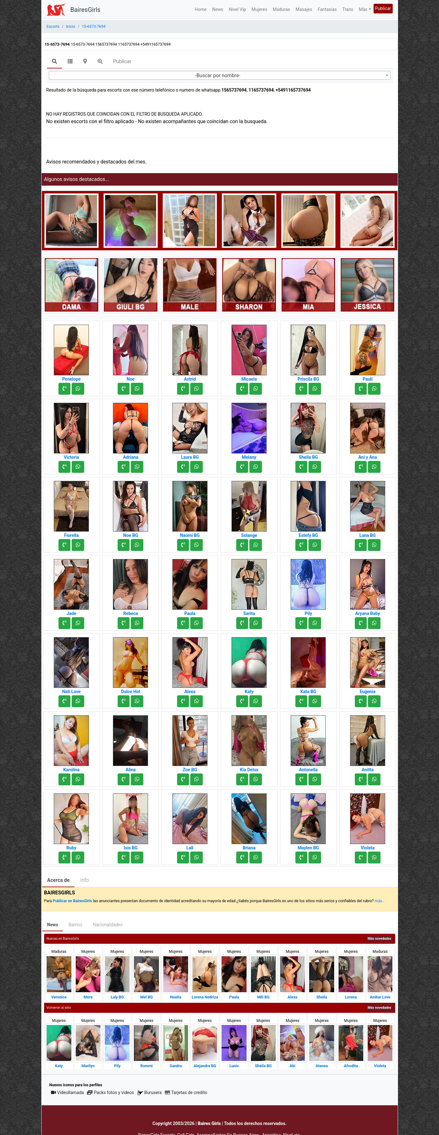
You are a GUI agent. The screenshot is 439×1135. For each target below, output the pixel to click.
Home (201, 9)
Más (363, 9)
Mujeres (259, 9)
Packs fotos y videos (110, 1092)
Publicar (383, 8)
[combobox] (220, 75)
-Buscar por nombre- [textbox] (217, 75)
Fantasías (327, 9)
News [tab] (52, 924)
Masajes (304, 9)
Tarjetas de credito (186, 1092)
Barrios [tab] (75, 924)
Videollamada (67, 1092)
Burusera (149, 1092)
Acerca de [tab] (58, 880)
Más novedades (379, 939)
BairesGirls (85, 9)
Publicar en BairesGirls (72, 901)
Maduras (281, 9)
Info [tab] (84, 880)
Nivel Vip (237, 9)
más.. (379, 901)
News (217, 9)
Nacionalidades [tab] (108, 924)
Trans (347, 9)
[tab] (54, 61)
